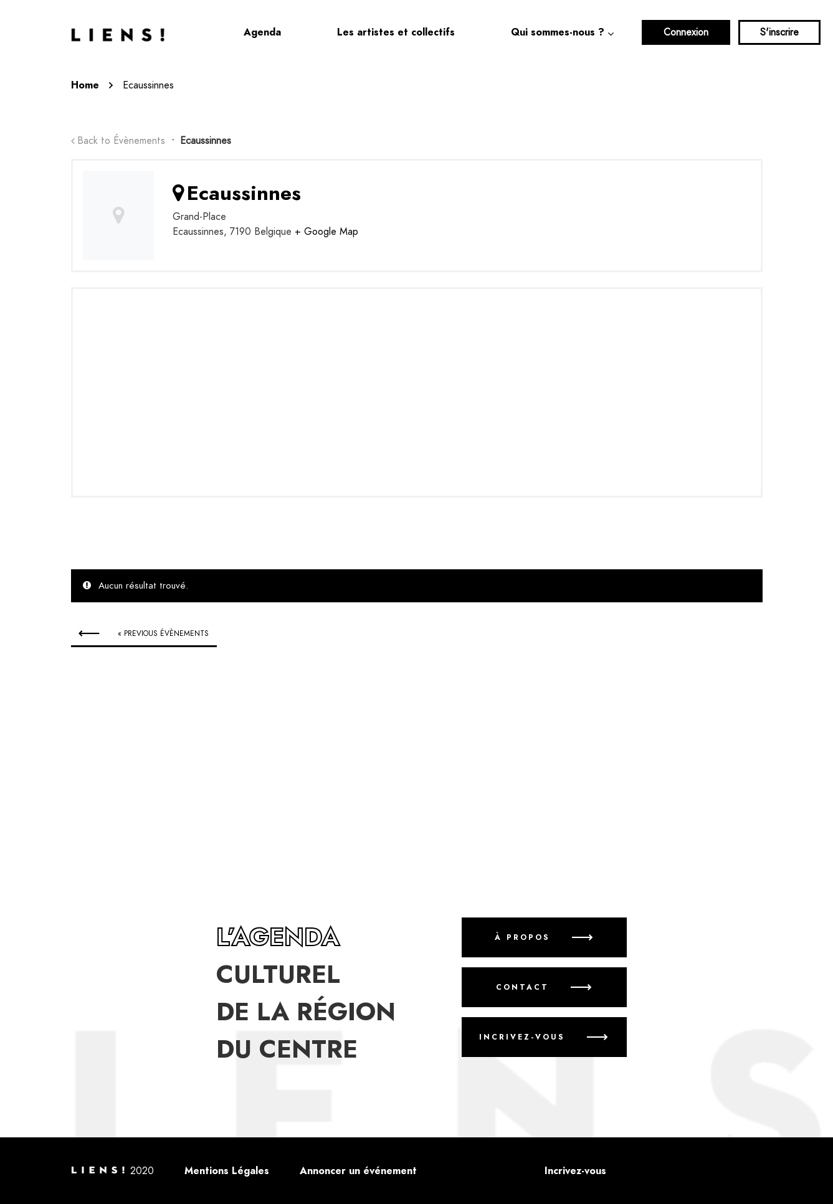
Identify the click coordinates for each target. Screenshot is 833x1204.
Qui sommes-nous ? (557, 32)
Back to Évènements (121, 141)
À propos (522, 937)
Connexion (686, 32)
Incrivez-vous (522, 1037)
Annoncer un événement (358, 1171)
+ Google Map (326, 232)
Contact (521, 987)
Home (85, 85)
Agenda (262, 32)
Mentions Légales (226, 1171)
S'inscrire (779, 32)
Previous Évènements (163, 633)
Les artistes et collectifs (396, 32)
